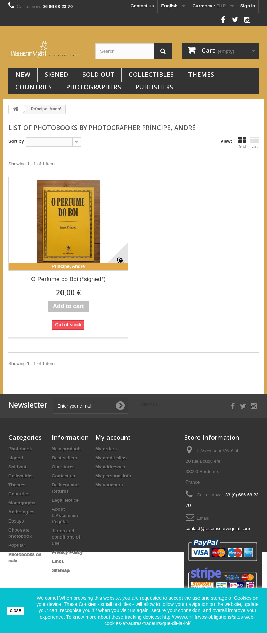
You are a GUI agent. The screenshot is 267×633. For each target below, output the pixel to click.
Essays (16, 521)
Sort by (16, 141)
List (254, 142)
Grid (242, 142)
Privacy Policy (67, 552)
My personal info (113, 475)
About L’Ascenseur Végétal (65, 515)
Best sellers (64, 457)
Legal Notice (65, 500)
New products (67, 448)
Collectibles (151, 74)
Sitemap (61, 570)
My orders (106, 448)
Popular (16, 545)
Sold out (98, 74)
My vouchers (109, 484)
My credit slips (111, 457)
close (16, 610)
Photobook (20, 448)
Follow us (207, 17)
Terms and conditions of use (66, 537)
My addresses (110, 466)
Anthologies (21, 512)
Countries (33, 87)
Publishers (154, 87)
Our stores (63, 466)
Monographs (21, 502)
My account (113, 437)
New (22, 74)
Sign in (247, 5)
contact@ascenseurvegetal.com (218, 528)
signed (56, 74)
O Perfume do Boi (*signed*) (68, 279)
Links (58, 561)
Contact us (142, 5)
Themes (201, 74)
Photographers (93, 87)
